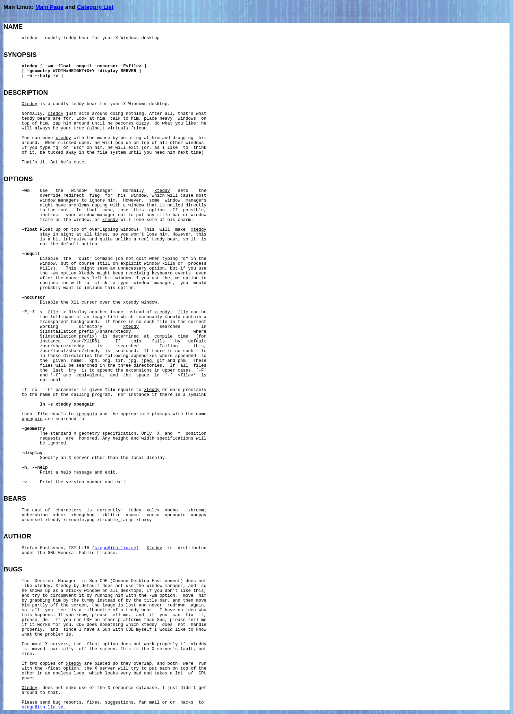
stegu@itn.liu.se (115, 548)
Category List (95, 7)
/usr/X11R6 (84, 341)
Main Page (49, 7)
